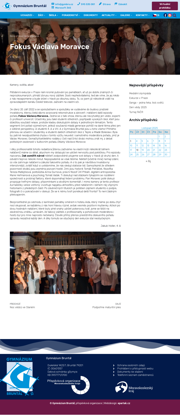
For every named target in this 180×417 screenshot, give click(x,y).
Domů (12, 36)
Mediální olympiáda (140, 93)
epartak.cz (124, 405)
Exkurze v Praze (138, 98)
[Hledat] (174, 15)
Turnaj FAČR (136, 112)
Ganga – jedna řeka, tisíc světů (146, 102)
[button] (32, 15)
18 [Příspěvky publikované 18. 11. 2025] (137, 150)
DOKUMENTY (91, 15)
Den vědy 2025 (138, 107)
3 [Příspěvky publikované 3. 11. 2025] (130, 141)
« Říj (148, 161)
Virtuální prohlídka (165, 6)
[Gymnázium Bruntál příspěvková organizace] (24, 6)
